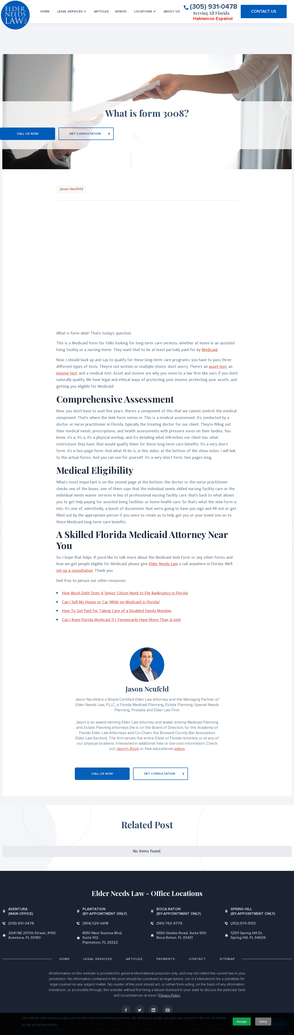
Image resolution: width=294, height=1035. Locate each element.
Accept (242, 1021)
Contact (197, 959)
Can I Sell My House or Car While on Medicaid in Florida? (111, 602)
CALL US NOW (27, 134)
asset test (217, 366)
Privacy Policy (169, 995)
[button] (72, 11)
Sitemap (227, 959)
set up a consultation (74, 570)
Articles (101, 11)
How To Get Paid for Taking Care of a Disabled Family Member (117, 611)
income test (66, 373)
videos (179, 748)
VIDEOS (121, 11)
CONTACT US (263, 11)
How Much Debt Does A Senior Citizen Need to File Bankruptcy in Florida (125, 593)
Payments (165, 959)
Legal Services (97, 959)
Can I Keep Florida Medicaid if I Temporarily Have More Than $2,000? (121, 619)
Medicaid (210, 349)
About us (172, 11)
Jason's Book (127, 748)
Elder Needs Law (163, 564)
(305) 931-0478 (213, 6)
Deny (263, 1021)
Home (45, 11)
